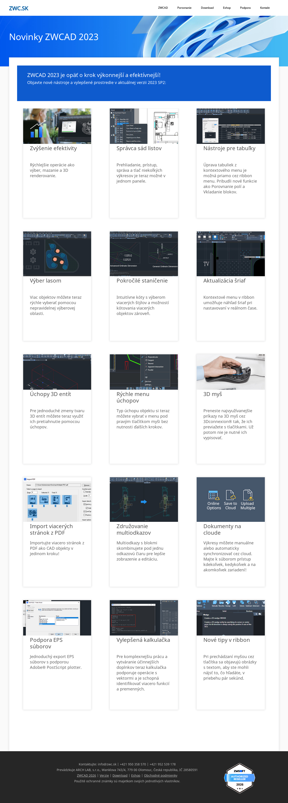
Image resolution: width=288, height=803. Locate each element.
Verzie (104, 775)
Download (207, 8)
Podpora (245, 8)
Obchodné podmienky (160, 775)
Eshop (227, 8)
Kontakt (265, 8)
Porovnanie (184, 8)
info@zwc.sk (107, 764)
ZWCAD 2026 (86, 775)
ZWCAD (163, 8)
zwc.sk (18, 8)
